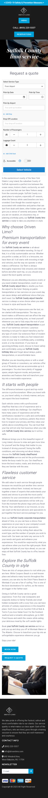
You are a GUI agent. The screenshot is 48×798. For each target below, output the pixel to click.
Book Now (10, 649)
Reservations (24, 34)
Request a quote (14, 658)
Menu (24, 20)
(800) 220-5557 (27, 28)
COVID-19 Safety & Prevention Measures (24, 3)
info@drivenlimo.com (13, 751)
